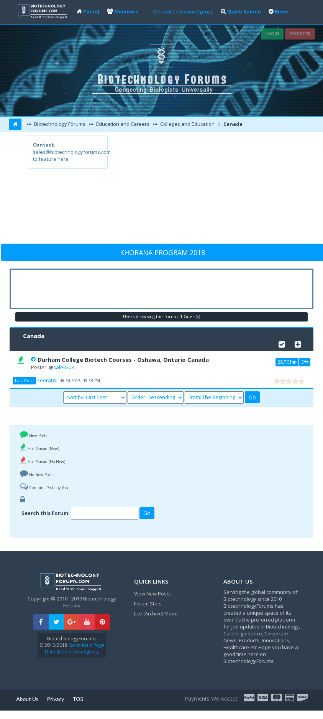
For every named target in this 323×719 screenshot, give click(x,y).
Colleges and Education (187, 123)
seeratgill (48, 380)
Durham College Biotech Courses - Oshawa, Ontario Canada (123, 359)
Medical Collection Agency (183, 11)
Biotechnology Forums (59, 123)
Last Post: (24, 380)
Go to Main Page (85, 645)
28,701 (287, 362)
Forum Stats (148, 603)
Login (272, 33)
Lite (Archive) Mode (156, 613)
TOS (78, 699)
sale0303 (63, 367)
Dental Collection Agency (72, 651)
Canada (232, 123)
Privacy (55, 699)
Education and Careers (122, 123)
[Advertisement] (201, 188)
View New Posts (152, 593)
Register (300, 33)
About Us (27, 699)
